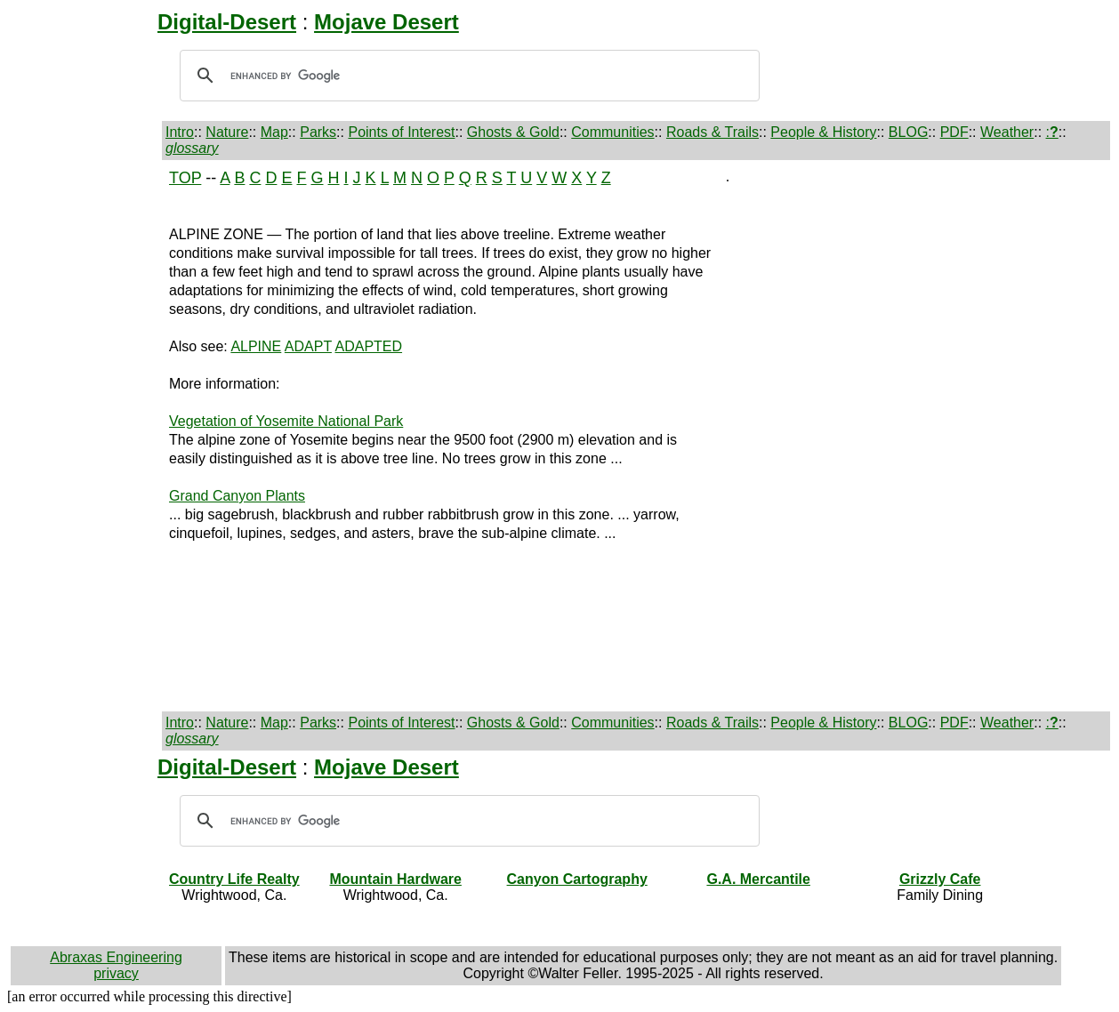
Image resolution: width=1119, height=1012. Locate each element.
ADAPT (308, 346)
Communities (612, 132)
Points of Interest (401, 132)
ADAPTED (368, 346)
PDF (954, 132)
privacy (116, 973)
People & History (823, 132)
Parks (318, 132)
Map (274, 132)
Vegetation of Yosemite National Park (286, 421)
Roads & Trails (712, 132)
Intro (179, 132)
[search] (467, 75)
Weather (1007, 132)
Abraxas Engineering (116, 957)
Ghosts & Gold (513, 132)
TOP (185, 178)
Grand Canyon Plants (237, 495)
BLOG (908, 132)
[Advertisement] (86, 436)
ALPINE (255, 346)
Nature (226, 132)
